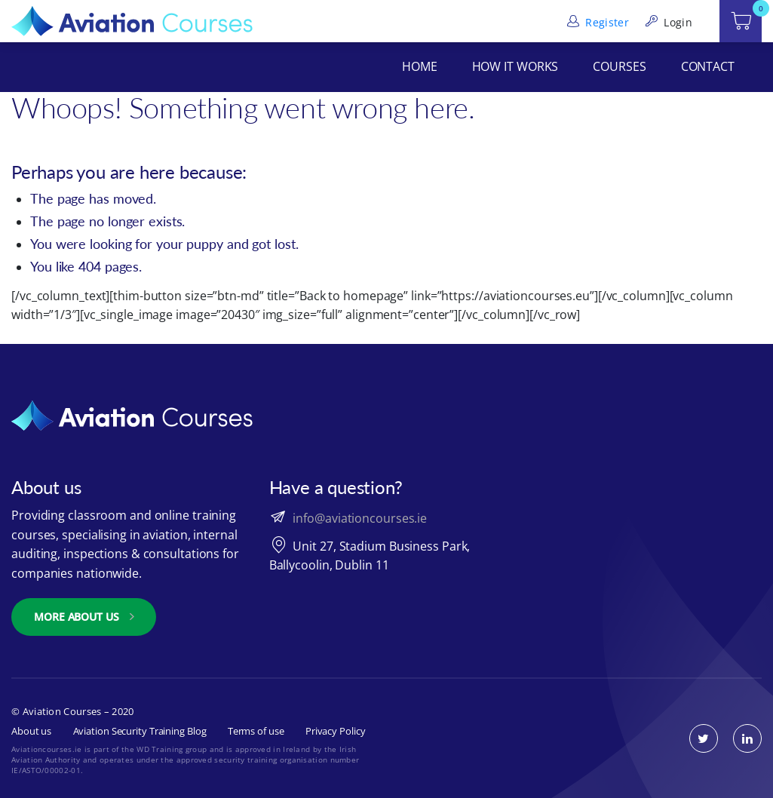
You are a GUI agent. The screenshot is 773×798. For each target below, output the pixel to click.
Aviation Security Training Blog (140, 731)
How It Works (515, 66)
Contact (708, 66)
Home (419, 66)
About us (31, 731)
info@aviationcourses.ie (360, 518)
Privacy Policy (335, 731)
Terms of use (256, 731)
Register (596, 22)
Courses (619, 66)
